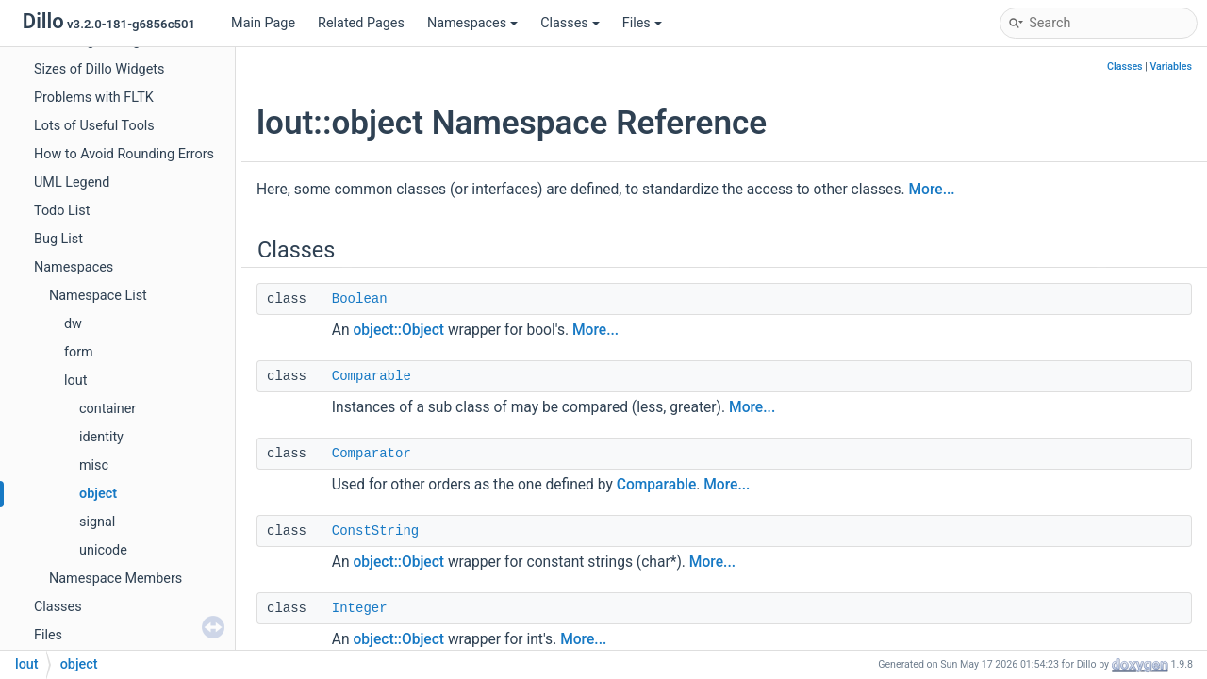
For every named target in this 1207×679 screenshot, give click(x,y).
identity (101, 437)
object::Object (398, 330)
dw (73, 324)
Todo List (62, 211)
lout (75, 381)
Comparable (371, 376)
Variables (1170, 66)
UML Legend (71, 182)
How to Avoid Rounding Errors (124, 154)
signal (97, 522)
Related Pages (361, 23)
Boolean (360, 298)
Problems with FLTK (94, 98)
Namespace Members (115, 579)
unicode (103, 550)
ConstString (375, 530)
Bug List (58, 239)
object (98, 494)
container (107, 409)
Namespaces (472, 23)
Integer (360, 608)
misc (93, 465)
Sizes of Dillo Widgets (99, 69)
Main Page (263, 23)
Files (642, 23)
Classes (570, 23)
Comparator (371, 453)
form (78, 352)
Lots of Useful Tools (94, 126)
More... (931, 189)
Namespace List (98, 296)
